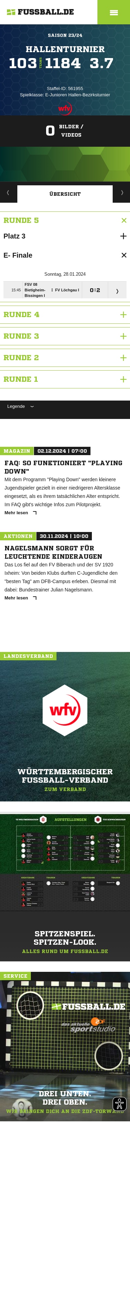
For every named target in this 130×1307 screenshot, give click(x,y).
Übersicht (65, 194)
